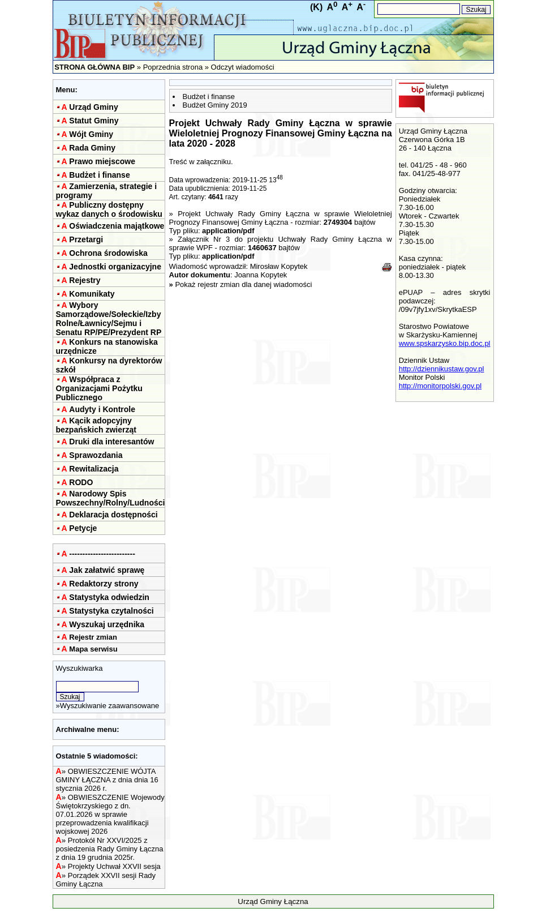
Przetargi (86, 239)
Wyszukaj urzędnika (106, 624)
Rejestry (84, 280)
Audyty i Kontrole (102, 409)
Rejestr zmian (93, 637)
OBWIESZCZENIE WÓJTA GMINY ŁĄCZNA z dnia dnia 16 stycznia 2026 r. (107, 780)
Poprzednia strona (173, 67)
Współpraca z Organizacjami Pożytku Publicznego (99, 388)
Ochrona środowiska (108, 253)
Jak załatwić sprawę (106, 570)
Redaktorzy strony (103, 583)
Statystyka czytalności (111, 610)
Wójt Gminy (91, 134)
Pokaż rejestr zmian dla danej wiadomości (243, 284)
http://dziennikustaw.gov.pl (441, 369)
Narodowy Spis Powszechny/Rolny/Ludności (110, 498)
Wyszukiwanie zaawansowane (109, 705)
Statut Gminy (93, 120)
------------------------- (102, 553)
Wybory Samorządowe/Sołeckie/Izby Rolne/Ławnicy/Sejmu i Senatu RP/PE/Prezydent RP (109, 319)
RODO (81, 482)
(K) (316, 7)
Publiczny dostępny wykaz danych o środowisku (109, 209)
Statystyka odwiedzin (109, 597)
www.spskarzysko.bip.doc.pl (445, 343)
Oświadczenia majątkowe (116, 225)
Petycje (83, 528)
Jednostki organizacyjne (115, 266)
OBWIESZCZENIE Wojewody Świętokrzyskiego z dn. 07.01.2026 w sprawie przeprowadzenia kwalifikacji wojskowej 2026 (110, 814)
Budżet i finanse (99, 174)
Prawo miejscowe (102, 161)
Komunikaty (91, 293)
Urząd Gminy (93, 107)
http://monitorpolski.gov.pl (440, 386)
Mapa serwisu (93, 649)
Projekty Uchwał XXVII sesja (114, 866)
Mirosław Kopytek (279, 266)
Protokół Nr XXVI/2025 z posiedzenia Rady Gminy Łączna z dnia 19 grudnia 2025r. (110, 849)
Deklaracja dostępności (113, 514)
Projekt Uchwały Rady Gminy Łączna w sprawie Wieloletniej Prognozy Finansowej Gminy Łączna (280, 217)
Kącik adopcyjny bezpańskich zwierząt (96, 425)
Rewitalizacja (93, 468)
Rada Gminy (92, 147)
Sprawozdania (95, 455)
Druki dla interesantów (111, 441)
